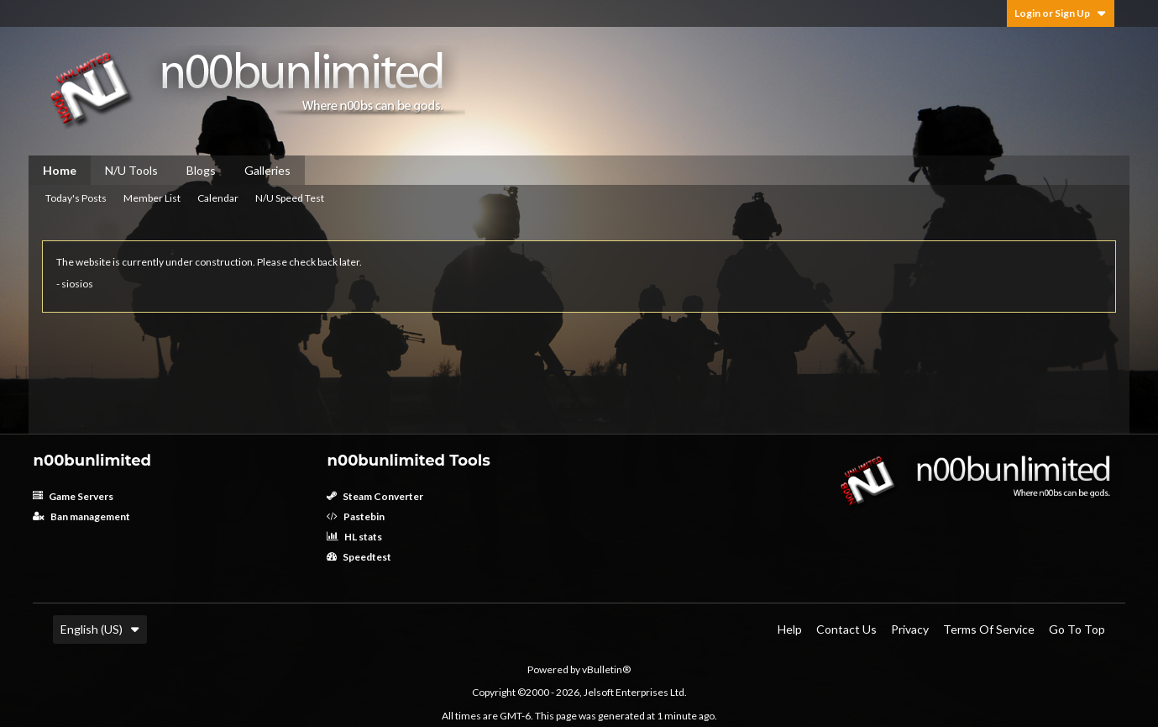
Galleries (267, 170)
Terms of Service (989, 629)
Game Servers (73, 496)
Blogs (201, 170)
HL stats (354, 536)
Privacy (910, 629)
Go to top (1077, 629)
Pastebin (356, 516)
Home (59, 170)
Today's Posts (76, 198)
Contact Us (846, 629)
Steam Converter (375, 496)
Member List (152, 198)
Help (790, 629)
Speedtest (359, 557)
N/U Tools (131, 170)
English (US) (99, 629)
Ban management (81, 516)
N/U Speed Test (289, 198)
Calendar (217, 198)
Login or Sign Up (1060, 13)
